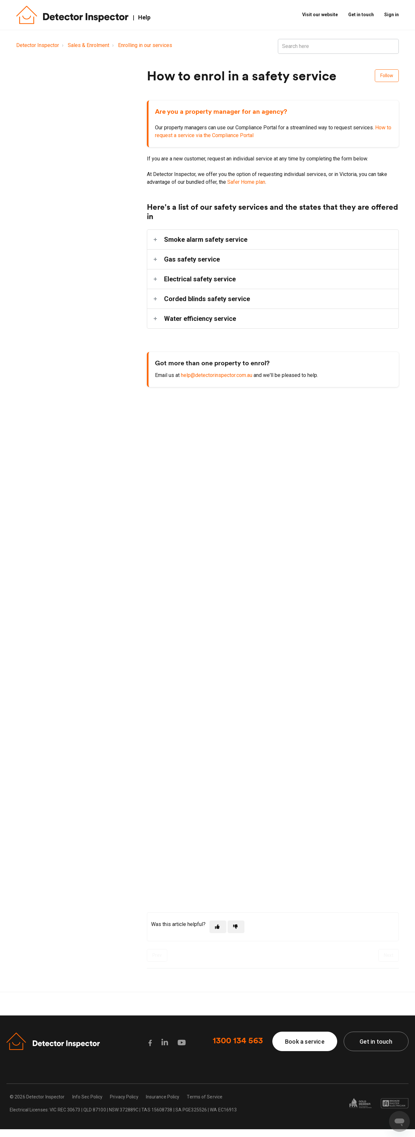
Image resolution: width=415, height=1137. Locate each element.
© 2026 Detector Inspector (37, 1096)
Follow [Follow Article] (386, 75)
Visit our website (320, 14)
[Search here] (338, 46)
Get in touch (361, 14)
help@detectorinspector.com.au (217, 375)
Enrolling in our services (145, 45)
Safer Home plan (246, 182)
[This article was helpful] (217, 926)
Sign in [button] (391, 14)
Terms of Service (204, 1096)
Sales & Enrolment (88, 45)
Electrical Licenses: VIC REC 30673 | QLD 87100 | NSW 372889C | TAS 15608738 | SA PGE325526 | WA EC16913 (123, 1109)
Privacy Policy (124, 1096)
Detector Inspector (37, 45)
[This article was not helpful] (236, 926)
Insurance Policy (163, 1096)
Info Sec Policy (87, 1096)
